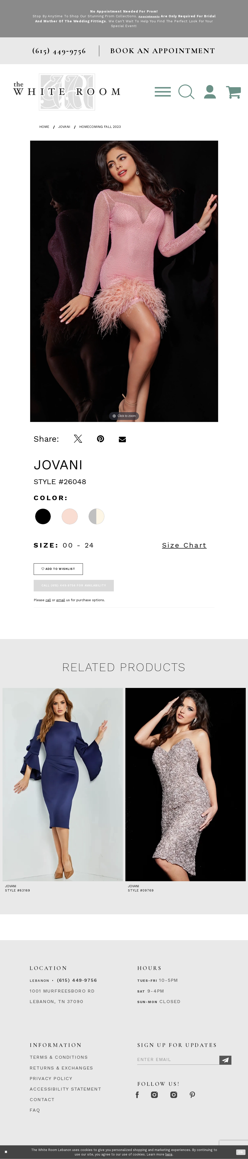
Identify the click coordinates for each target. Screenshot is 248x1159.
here (168, 1154)
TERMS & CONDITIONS (59, 1057)
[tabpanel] (124, 281)
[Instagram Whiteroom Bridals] (185, 1095)
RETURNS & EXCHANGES (61, 1068)
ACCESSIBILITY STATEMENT (65, 1089)
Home (44, 127)
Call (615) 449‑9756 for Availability (73, 585)
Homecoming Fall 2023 (100, 127)
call (48, 600)
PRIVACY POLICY (51, 1078)
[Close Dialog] (6, 1152)
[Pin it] (100, 439)
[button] (186, 92)
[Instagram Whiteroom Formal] (161, 1095)
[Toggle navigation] (163, 92)
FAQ (35, 1110)
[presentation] (63, 784)
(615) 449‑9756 (77, 980)
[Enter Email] (184, 1058)
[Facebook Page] (139, 1095)
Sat (141, 991)
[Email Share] (122, 439)
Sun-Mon (147, 1002)
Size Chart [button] (184, 545)
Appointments (155, 16)
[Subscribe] (225, 1060)
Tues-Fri (147, 981)
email (60, 600)
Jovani (64, 127)
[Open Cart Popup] (233, 92)
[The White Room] (67, 92)
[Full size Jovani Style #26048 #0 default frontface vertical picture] (124, 281)
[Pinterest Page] (209, 1095)
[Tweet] (78, 439)
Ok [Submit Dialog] (240, 1152)
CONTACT (42, 1099)
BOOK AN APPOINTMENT (163, 50)
